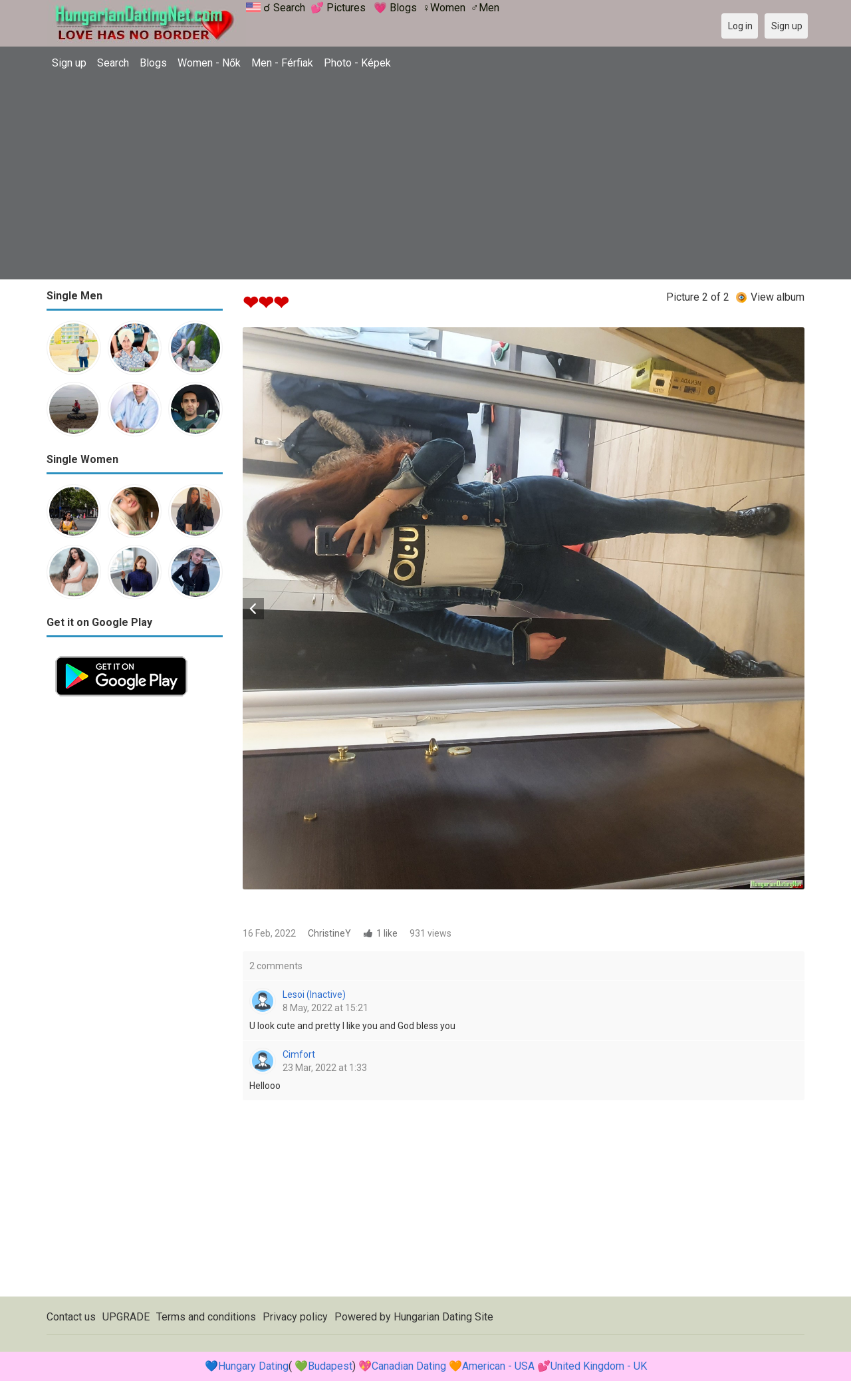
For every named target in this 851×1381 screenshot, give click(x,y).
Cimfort (299, 1054)
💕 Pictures (338, 7)
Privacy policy (295, 1316)
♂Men (485, 7)
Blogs (153, 63)
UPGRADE (126, 1316)
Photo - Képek (357, 63)
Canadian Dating (409, 1366)
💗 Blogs (395, 7)
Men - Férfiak (282, 63)
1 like (387, 933)
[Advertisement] (425, 176)
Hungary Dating (253, 1366)
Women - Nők (209, 63)
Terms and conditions (206, 1316)
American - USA (498, 1366)
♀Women (443, 7)
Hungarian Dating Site (443, 1316)
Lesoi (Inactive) (314, 994)
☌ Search (284, 7)
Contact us (71, 1316)
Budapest (330, 1366)
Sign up (69, 63)
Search (113, 63)
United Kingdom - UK (598, 1366)
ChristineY (329, 933)
